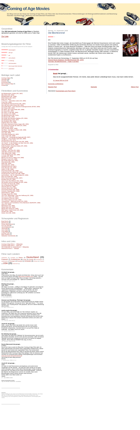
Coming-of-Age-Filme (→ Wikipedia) (12, 244)
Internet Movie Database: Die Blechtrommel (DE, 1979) (66, 60)
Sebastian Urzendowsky (8, 235)
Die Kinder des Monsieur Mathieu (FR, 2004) (14, 118)
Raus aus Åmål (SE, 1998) (9, 176)
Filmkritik (4, 79)
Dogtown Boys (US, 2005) (9, 122)
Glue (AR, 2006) (6, 133)
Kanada (31, 259)
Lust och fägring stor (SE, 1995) (10, 154)
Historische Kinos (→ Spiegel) (10, 248)
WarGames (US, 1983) (8, 205)
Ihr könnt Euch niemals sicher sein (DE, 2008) (14, 141)
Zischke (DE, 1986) (7, 211)
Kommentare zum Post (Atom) (65, 91)
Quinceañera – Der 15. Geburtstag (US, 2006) (14, 175)
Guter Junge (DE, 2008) (8, 135)
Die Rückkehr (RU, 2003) (8, 121)
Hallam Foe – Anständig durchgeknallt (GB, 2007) (15, 137)
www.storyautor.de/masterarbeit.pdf (11, 356)
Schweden (28, 261)
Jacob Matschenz (6, 227)
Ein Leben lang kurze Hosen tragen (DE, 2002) (15, 124)
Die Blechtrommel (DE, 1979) (9, 115)
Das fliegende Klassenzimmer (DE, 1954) (13, 103)
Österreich (15, 263)
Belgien (21, 257)
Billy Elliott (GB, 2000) (7, 95)
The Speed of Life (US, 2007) (9, 198)
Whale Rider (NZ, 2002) (8, 207)
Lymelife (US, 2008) (7, 156)
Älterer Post (135, 87)
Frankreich (4, 259)
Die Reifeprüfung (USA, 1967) (10, 119)
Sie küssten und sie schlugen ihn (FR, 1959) (14, 182)
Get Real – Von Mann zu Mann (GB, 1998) (13, 130)
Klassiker (4, 81)
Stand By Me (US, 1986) (8, 186)
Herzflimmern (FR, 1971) (8, 140)
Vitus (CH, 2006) (6, 204)
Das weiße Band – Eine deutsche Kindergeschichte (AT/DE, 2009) (20, 106)
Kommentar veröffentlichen (55, 83)
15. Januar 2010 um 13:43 (60, 80)
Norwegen (12, 261)
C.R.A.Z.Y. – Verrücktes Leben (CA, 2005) (13, 100)
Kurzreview (4, 82)
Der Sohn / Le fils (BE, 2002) (9, 112)
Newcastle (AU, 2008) (7, 165)
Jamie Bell (4, 228)
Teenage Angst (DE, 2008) (9, 194)
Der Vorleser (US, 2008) (8, 114)
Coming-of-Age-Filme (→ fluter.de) (11, 245)
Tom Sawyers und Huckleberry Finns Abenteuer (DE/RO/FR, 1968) (20, 202)
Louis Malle (4, 231)
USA (5, 263)
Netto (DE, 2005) (6, 163)
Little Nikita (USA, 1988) (8, 153)
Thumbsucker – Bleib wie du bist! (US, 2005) (14, 201)
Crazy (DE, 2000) (6, 102)
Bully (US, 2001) (6, 99)
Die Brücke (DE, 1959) (8, 116)
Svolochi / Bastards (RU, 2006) (10, 191)
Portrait (3, 85)
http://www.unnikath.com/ (25, 276)
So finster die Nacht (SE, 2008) (10, 183)
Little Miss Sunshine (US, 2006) (10, 151)
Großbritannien (15, 259)
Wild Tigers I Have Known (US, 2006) (12, 210)
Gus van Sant (5, 225)
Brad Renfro (5, 221)
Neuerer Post (52, 87)
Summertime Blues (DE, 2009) (10, 189)
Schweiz (36, 261)
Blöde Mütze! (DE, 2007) (8, 98)
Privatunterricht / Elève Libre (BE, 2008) (13, 173)
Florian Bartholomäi (7, 224)
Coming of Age (5, 78)
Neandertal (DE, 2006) (8, 162)
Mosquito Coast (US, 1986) (9, 159)
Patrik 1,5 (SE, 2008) (7, 169)
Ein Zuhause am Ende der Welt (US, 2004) (13, 125)
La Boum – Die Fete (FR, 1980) (10, 150)
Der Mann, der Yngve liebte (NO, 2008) (12, 109)
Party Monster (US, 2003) (8, 167)
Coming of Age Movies (28, 8)
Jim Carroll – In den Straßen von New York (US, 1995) (17, 143)
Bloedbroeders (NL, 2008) (9, 96)
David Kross (5, 222)
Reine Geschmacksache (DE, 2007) (11, 178)
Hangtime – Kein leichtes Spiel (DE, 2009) (13, 138)
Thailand (42, 261)
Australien (12, 257)
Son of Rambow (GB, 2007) (9, 185)
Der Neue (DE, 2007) (7, 111)
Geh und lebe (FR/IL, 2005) (9, 128)
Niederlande (4, 261)
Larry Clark (4, 230)
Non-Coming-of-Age (7, 83)
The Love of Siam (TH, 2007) (9, 197)
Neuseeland (39, 259)
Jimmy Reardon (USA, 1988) (9, 144)
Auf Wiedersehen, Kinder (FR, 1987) (12, 93)
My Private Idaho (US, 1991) (9, 160)
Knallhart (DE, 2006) (7, 147)
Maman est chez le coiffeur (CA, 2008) (12, 157)
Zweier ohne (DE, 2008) (8, 213)
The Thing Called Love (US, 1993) (11, 199)
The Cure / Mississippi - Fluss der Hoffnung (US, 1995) (17, 195)
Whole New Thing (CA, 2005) (9, 208)
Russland (19, 261)
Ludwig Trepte (5, 233)
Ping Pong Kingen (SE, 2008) (10, 170)
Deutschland (32, 257)
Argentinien (4, 257)
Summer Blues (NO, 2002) (9, 188)
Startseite (94, 87)
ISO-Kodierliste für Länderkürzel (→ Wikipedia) (15, 247)
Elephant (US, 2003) (7, 127)
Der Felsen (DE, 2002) (8, 108)
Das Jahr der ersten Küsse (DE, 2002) (12, 105)
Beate (55, 73)
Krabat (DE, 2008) (6, 149)
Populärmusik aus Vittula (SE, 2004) (12, 172)
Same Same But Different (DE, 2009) (12, 181)
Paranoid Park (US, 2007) (8, 166)
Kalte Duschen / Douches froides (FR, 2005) (14, 146)
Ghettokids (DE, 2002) (7, 131)
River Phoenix (5, 234)
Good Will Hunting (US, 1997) (10, 134)
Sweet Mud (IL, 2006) (7, 192)
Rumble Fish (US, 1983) (8, 179)
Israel (24, 259)
